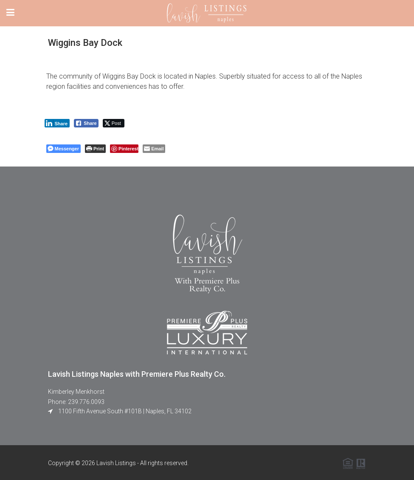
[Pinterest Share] (124, 148)
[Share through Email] (154, 148)
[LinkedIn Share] (57, 123)
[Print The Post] (95, 148)
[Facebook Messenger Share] (63, 148)
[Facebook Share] (86, 123)
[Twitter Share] (113, 123)
